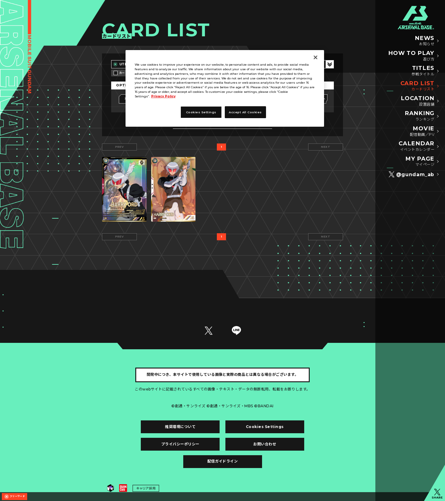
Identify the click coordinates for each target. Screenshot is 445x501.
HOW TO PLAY (411, 56)
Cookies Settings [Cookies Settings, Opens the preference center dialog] (201, 112)
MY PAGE (419, 162)
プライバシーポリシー (180, 444)
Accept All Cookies (245, 112)
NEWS (424, 41)
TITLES (422, 71)
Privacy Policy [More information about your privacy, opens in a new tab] (163, 96)
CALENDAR (416, 146)
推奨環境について (180, 426)
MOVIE (422, 131)
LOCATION (417, 101)
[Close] (315, 57)
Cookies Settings (265, 426)
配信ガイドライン (222, 461)
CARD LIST (417, 86)
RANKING (419, 116)
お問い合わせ (264, 444)
